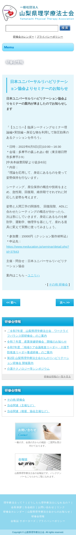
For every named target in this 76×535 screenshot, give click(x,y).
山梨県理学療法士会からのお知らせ (48, 511)
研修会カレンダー (23, 36)
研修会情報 (38, 516)
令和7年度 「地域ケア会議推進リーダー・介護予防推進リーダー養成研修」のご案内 (38, 350)
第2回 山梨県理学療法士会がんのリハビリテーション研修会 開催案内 (38, 360)
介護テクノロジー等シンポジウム (28, 368)
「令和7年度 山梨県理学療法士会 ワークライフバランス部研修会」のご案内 (37, 333)
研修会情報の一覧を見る (57, 376)
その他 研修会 (58, 284)
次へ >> (65, 302)
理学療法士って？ (14, 502)
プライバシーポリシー (50, 36)
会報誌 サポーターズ (23, 521)
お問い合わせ (46, 507)
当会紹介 (30, 507)
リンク (61, 507)
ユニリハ (34, 275)
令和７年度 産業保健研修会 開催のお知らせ (37, 341)
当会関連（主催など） (21, 405)
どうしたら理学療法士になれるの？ (49, 502)
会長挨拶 (16, 507)
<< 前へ (11, 302)
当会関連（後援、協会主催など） (28, 411)
